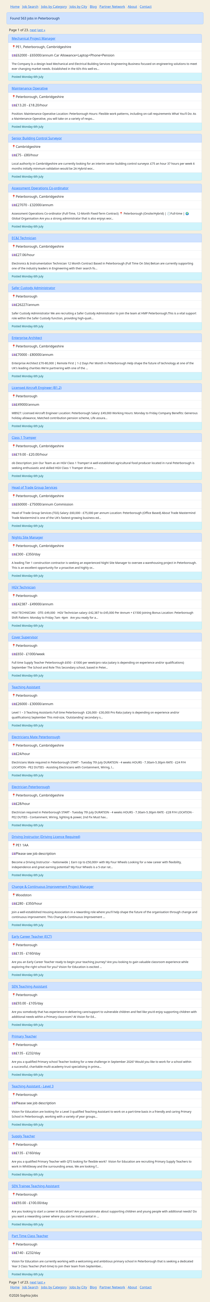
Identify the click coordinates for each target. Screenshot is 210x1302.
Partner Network (112, 6)
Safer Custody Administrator (33, 288)
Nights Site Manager (27, 537)
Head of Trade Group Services (34, 487)
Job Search (30, 6)
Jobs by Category (54, 6)
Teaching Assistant (26, 687)
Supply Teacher (23, 1136)
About (132, 6)
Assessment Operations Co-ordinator (40, 188)
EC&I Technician (24, 238)
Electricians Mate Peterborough (36, 737)
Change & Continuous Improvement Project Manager (53, 886)
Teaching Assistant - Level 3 (33, 1086)
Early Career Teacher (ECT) (32, 936)
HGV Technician (23, 587)
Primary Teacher (24, 1036)
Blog (93, 6)
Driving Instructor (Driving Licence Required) (46, 836)
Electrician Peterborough (31, 787)
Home (15, 6)
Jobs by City (78, 6)
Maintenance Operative (30, 88)
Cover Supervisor (25, 637)
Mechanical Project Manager (33, 38)
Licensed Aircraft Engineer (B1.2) (37, 387)
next (33, 30)
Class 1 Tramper (24, 437)
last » (41, 30)
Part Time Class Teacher (30, 1236)
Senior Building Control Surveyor (37, 138)
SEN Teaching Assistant (29, 986)
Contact (146, 6)
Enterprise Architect (27, 338)
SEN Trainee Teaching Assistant (35, 1186)
